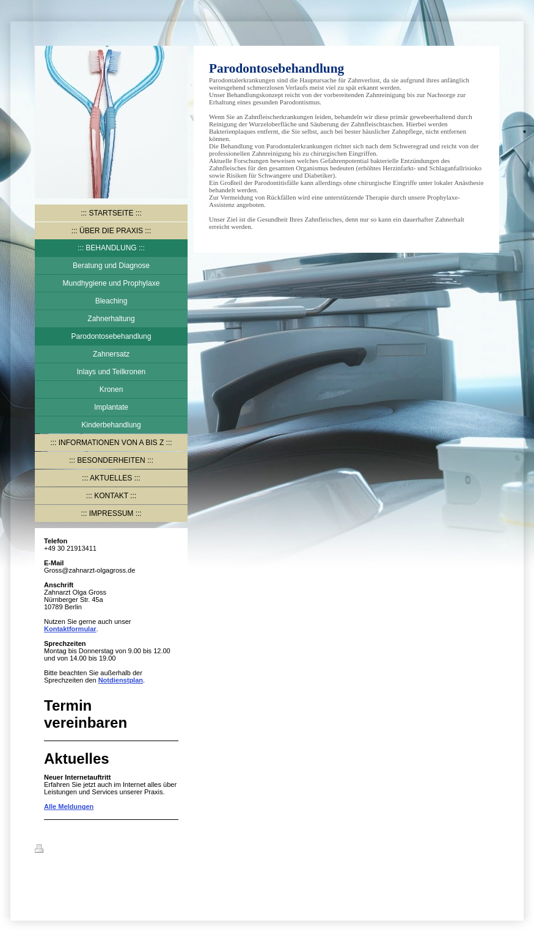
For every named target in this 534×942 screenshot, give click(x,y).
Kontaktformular (70, 628)
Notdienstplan (120, 680)
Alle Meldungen (68, 806)
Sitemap (109, 850)
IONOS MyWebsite (97, 878)
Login (490, 848)
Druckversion (63, 850)
